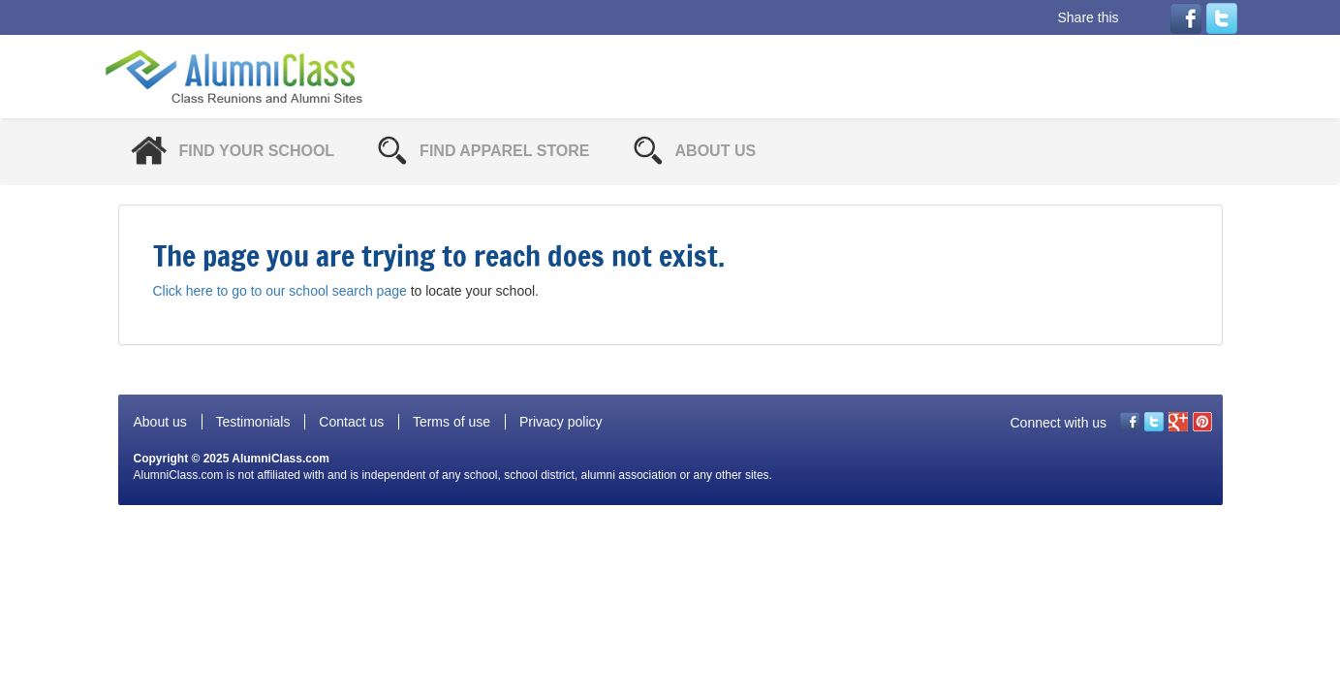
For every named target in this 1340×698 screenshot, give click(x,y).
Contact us (351, 421)
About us (160, 421)
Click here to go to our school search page (280, 291)
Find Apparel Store (504, 151)
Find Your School (257, 151)
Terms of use (451, 421)
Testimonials (252, 421)
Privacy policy (561, 421)
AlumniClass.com (280, 458)
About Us (716, 151)
